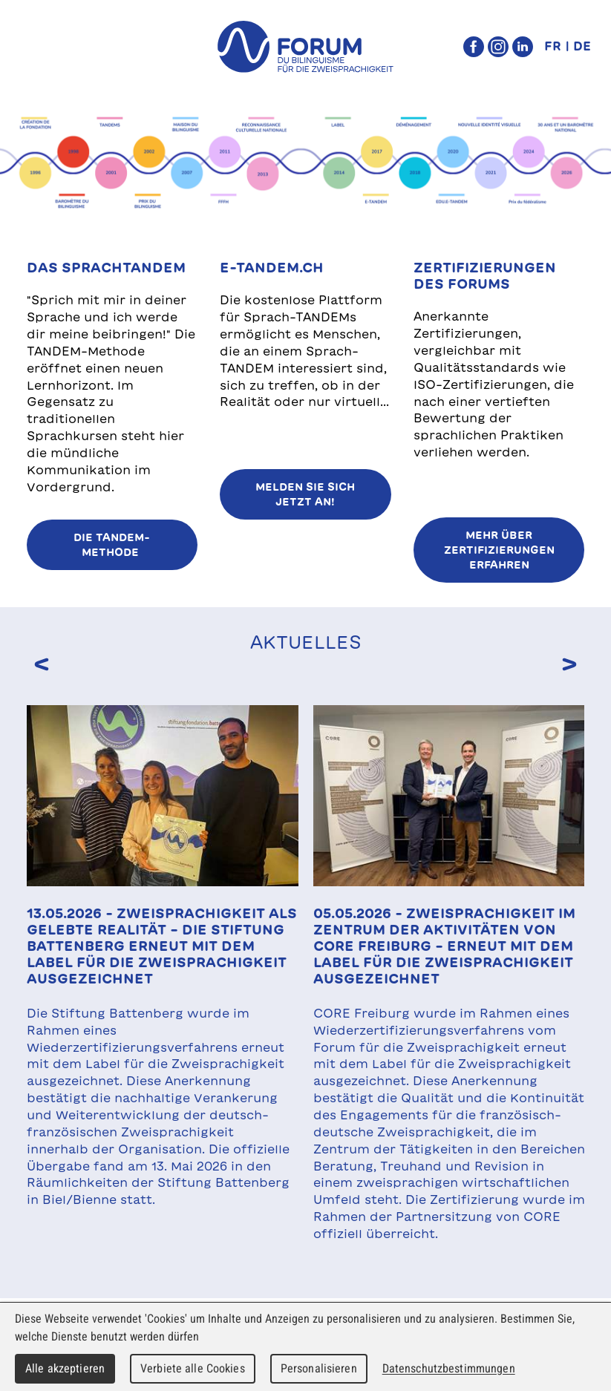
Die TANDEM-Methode (111, 544)
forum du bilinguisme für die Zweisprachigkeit (306, 47)
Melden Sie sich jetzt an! (305, 494)
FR (552, 46)
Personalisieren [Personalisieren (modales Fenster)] (319, 1368)
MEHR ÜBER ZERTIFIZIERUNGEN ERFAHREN (499, 550)
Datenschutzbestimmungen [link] (448, 1368)
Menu (41, 47)
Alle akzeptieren (65, 1368)
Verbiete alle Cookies (192, 1368)
